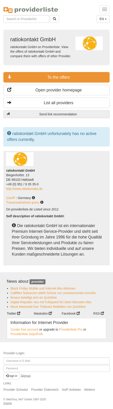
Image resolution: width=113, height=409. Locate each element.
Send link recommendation (41, 114)
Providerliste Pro (71, 329)
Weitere (89, 389)
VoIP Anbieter (71, 389)
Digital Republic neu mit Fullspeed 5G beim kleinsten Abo (50, 302)
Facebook (71, 313)
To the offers (38, 77)
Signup (26, 375)
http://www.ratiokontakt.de (24, 189)
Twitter (13, 313)
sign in (11, 376)
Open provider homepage (44, 90)
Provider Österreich (45, 389)
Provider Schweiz (15, 389)
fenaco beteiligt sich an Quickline (33, 297)
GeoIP (11, 198)
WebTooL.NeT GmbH (19, 399)
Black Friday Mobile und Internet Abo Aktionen (42, 288)
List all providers (40, 102)
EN (103, 19)
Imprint (7, 403)
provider (37, 281)
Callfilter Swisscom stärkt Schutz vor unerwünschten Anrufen (53, 293)
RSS (98, 313)
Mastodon (43, 313)
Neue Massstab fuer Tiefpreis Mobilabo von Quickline (48, 306)
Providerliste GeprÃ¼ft (26, 334)
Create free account (24, 329)
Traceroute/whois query (23, 202)
